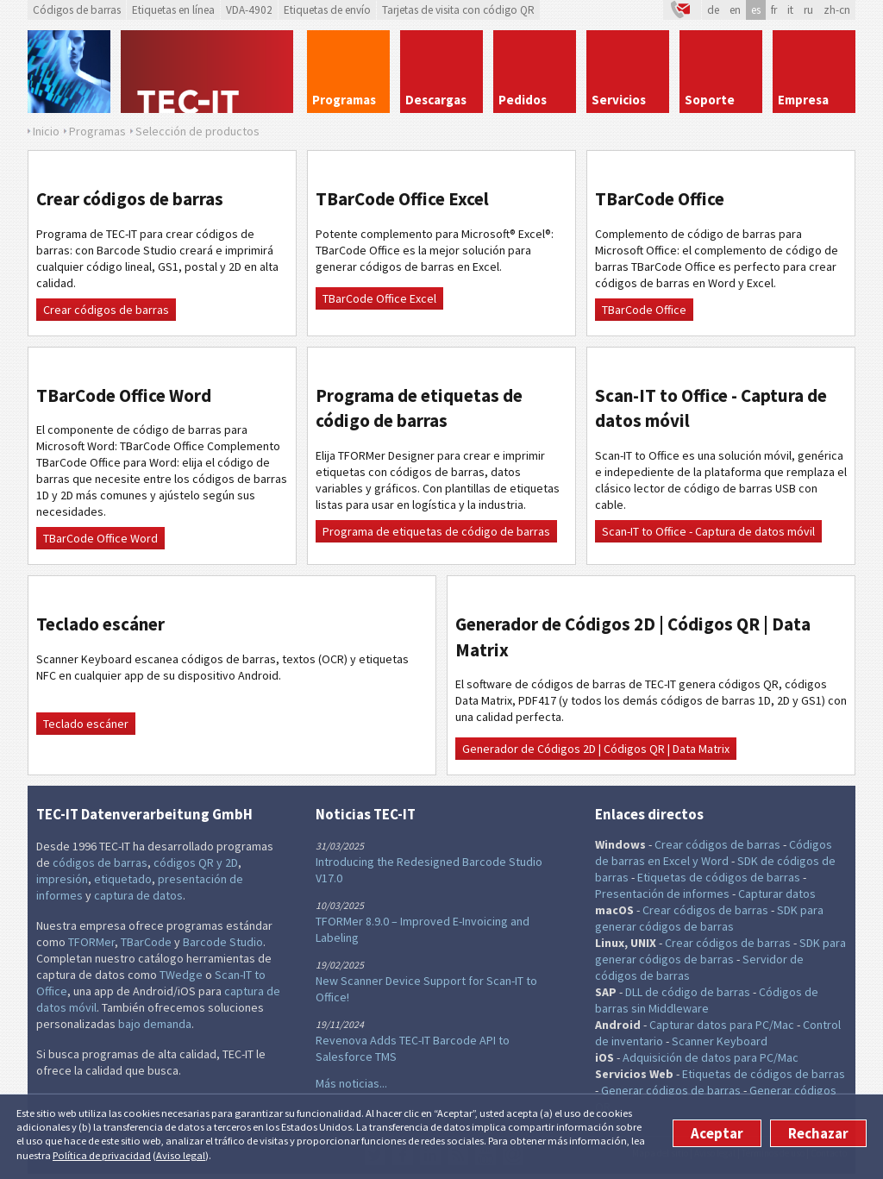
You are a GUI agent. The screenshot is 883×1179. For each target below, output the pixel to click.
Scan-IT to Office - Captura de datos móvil (708, 531)
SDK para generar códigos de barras (709, 918)
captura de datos (138, 895)
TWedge (181, 974)
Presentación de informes (662, 893)
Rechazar (818, 1133)
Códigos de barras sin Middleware (706, 1000)
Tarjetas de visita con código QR (458, 10)
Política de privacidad (102, 1155)
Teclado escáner (85, 723)
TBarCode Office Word (100, 538)
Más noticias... (351, 1083)
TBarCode (146, 942)
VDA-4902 (249, 10)
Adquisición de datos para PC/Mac (710, 1057)
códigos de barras (100, 862)
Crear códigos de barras (106, 309)
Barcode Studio (223, 942)
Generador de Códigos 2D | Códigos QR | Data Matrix (596, 748)
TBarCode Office (644, 309)
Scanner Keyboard (719, 1041)
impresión (62, 879)
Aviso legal (180, 1155)
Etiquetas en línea (173, 10)
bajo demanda (154, 1024)
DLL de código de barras (687, 992)
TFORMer (91, 942)
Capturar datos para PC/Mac (721, 1024)
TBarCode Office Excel (379, 298)
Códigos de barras (77, 10)
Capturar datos (777, 893)
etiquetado (123, 879)
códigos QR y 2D (195, 862)
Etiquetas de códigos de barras (718, 877)
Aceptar (717, 1133)
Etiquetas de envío (327, 10)
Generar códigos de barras (671, 1090)
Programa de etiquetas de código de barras (436, 531)
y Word (710, 861)
